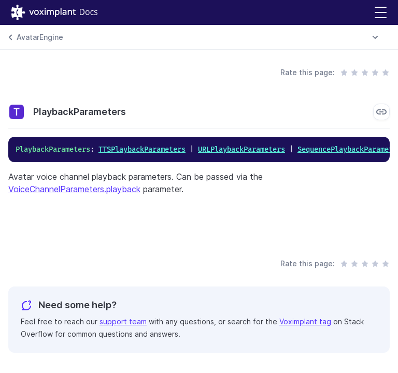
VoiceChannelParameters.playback (74, 189)
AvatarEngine (40, 37)
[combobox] (375, 37)
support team (123, 321)
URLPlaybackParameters (241, 149)
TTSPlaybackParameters (142, 149)
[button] (381, 12)
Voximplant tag (305, 321)
